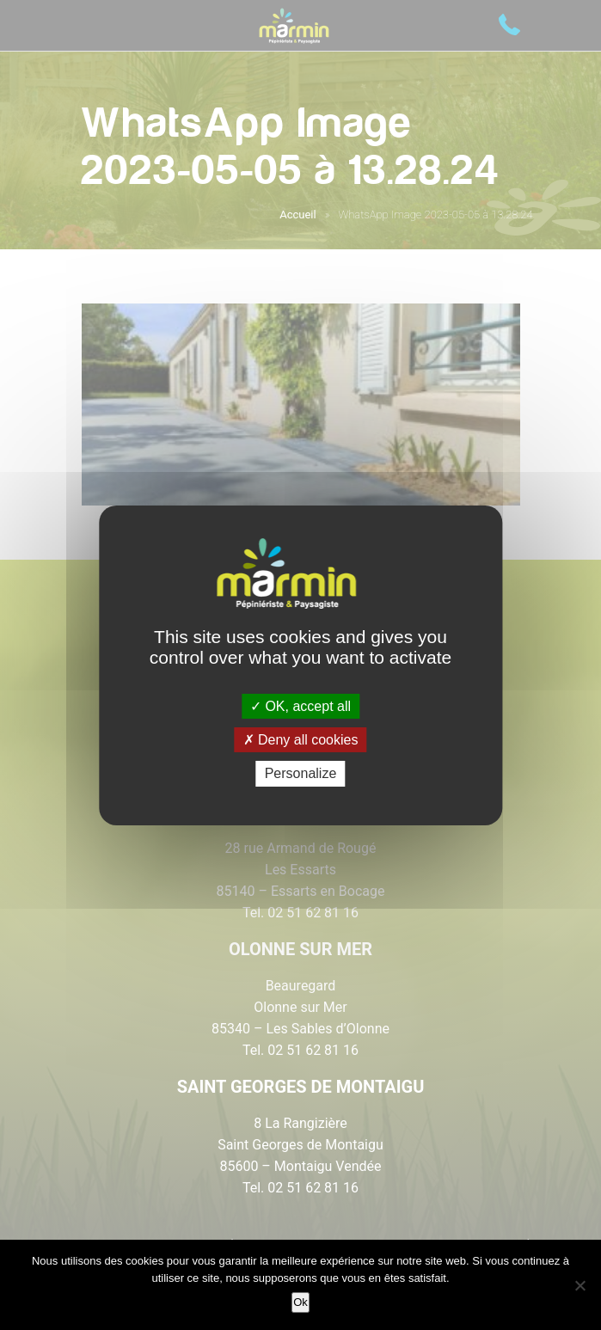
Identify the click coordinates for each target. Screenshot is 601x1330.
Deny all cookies (301, 739)
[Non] (579, 1285)
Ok (300, 1302)
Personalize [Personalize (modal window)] (301, 773)
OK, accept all (300, 706)
